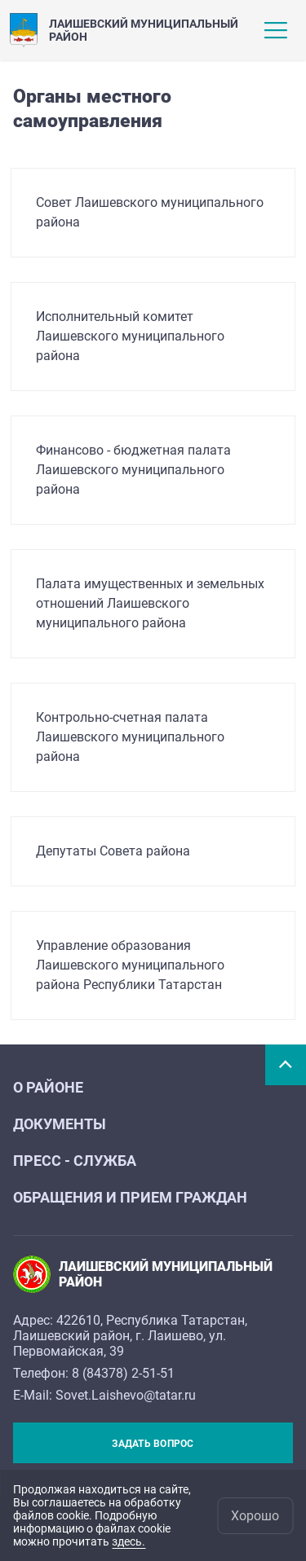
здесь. (128, 1541)
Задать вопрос (152, 1443)
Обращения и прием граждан (130, 1197)
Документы (59, 1123)
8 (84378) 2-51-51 (123, 1373)
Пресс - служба (74, 1160)
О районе (48, 1087)
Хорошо (255, 1516)
